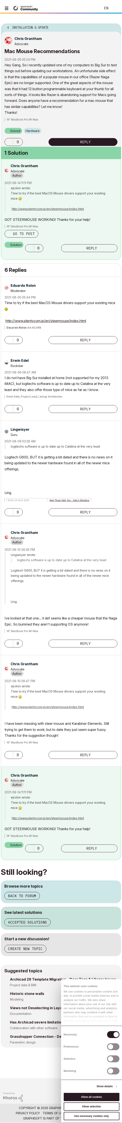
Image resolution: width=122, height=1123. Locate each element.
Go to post (24, 233)
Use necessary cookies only (91, 1116)
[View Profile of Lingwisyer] (20, 429)
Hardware (33, 131)
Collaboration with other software (33, 1028)
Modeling (16, 999)
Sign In (115, 8)
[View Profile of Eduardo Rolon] (23, 285)
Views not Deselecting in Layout (38, 1008)
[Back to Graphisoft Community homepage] (26, 8)
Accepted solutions (27, 922)
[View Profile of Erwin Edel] (20, 360)
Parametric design (23, 1042)
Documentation (20, 1013)
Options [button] (115, 26)
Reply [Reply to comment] (91, 248)
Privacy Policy (28, 1113)
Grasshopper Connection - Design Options (46, 1036)
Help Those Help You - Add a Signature (69, 500)
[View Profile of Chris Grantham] (28, 38)
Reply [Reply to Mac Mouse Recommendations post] (85, 142)
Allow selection (91, 1106)
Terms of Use (54, 1113)
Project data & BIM (23, 985)
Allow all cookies (91, 1097)
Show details (105, 1086)
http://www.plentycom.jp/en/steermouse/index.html (48, 209)
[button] (9, 142)
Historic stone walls (27, 993)
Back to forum (22, 896)
